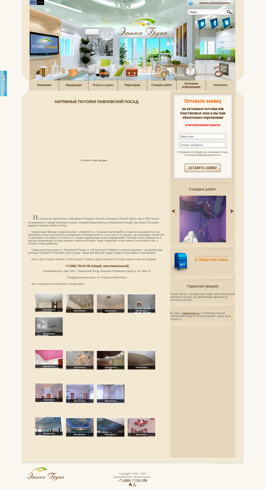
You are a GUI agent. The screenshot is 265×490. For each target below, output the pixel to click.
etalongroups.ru (190, 313)
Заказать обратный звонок (214, 2)
